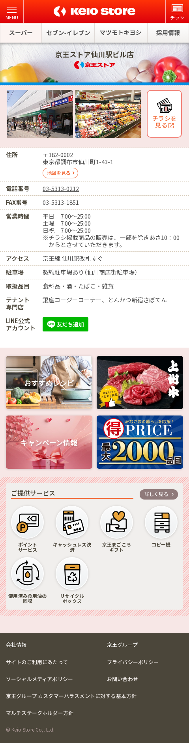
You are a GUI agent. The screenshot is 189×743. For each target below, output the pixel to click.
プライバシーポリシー (133, 662)
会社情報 (16, 644)
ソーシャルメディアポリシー (39, 679)
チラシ (177, 12)
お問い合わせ (122, 679)
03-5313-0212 (61, 188)
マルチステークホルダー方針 (39, 713)
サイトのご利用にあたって (37, 662)
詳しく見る (156, 493)
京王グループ (122, 644)
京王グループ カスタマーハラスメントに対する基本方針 (71, 696)
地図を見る (59, 172)
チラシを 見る (164, 121)
